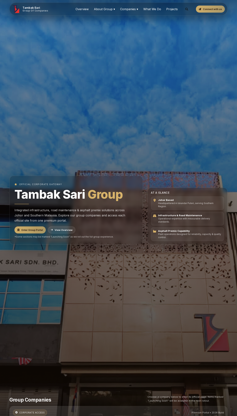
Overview (82, 9)
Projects (172, 9)
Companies (129, 9)
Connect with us (210, 9)
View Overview (62, 229)
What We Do (152, 9)
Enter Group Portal (30, 229)
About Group (104, 9)
